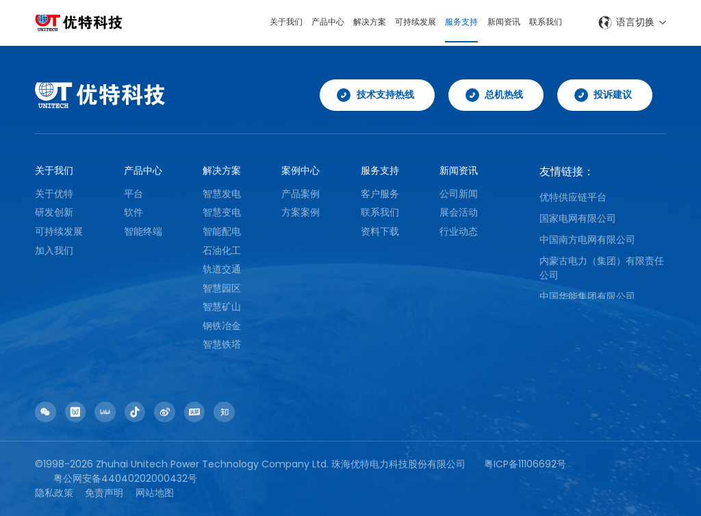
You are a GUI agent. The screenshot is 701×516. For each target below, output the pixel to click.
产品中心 (296, 22)
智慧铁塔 (222, 345)
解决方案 (343, 22)
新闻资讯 (495, 22)
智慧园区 (222, 288)
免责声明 (104, 493)
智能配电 (222, 231)
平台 (133, 194)
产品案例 (300, 194)
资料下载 (380, 231)
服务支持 (448, 22)
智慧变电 (222, 212)
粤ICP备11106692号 (525, 464)
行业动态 (458, 231)
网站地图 (155, 493)
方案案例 (300, 212)
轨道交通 (222, 269)
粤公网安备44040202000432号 (125, 478)
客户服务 (380, 194)
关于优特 (54, 194)
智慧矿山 (222, 306)
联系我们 (543, 22)
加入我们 (54, 250)
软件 (133, 212)
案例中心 (300, 170)
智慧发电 (222, 194)
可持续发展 (396, 22)
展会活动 (458, 212)
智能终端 (143, 231)
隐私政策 (54, 493)
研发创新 (54, 212)
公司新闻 (458, 194)
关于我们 (249, 22)
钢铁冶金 (222, 326)
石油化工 (222, 250)
